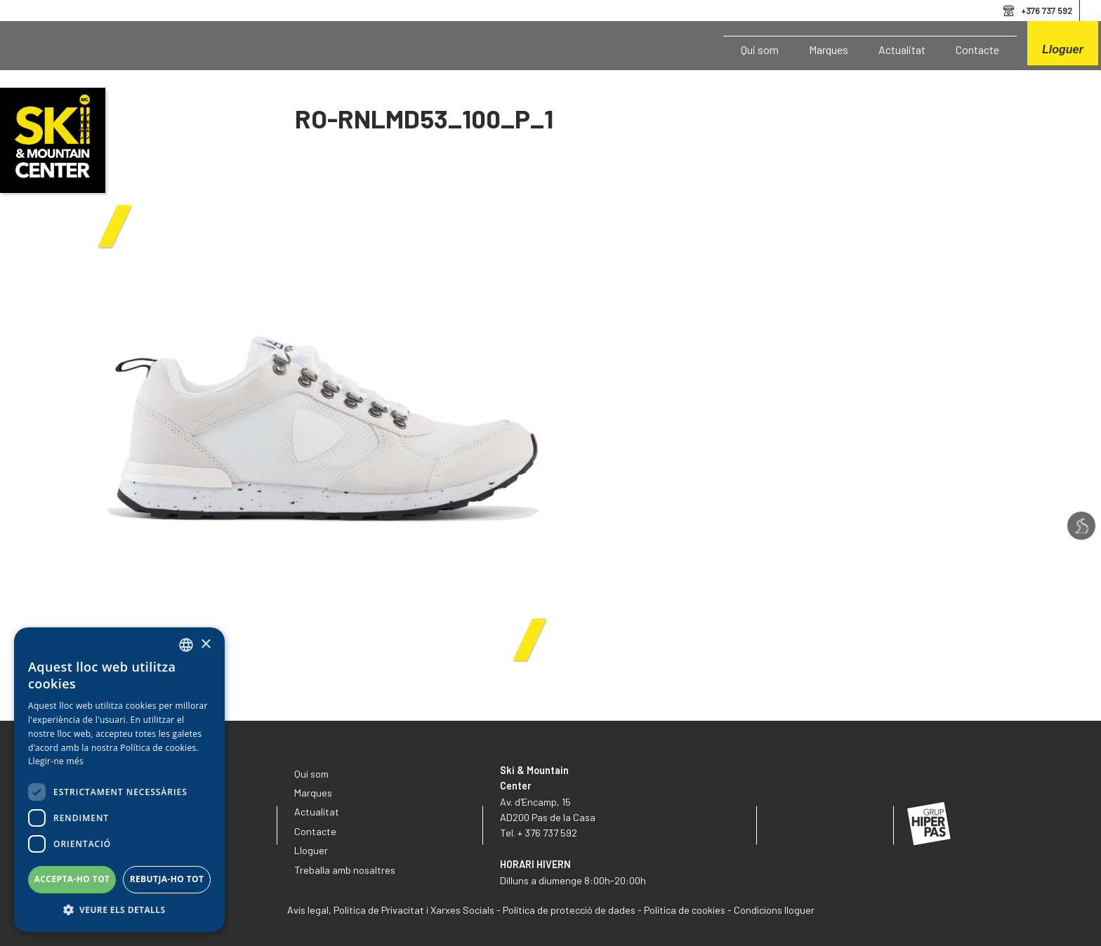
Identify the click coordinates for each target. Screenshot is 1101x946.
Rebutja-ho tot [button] (167, 879)
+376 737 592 (1046, 10)
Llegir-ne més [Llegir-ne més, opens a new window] (56, 761)
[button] (119, 910)
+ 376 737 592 (547, 833)
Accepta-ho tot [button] (72, 879)
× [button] (205, 644)
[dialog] (119, 779)
